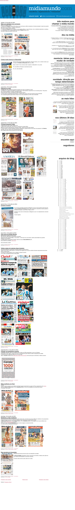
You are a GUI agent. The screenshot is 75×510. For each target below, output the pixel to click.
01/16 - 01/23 (62, 246)
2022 (60, 165)
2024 (60, 163)
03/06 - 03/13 (62, 239)
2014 (60, 174)
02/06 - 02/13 (62, 242)
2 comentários (16, 200)
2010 (60, 249)
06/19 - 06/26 (62, 221)
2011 (60, 178)
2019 (60, 168)
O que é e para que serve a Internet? (67, 100)
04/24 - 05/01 (62, 231)
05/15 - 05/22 (62, 227)
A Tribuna (9, 56)
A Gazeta (6, 56)
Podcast (54, 41)
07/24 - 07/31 (62, 203)
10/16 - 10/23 (62, 189)
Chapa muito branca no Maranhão (11, 59)
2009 (60, 250)
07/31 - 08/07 (62, 202)
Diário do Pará (11, 413)
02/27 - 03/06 (62, 240)
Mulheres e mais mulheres (9, 417)
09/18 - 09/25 (62, 194)
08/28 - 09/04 (62, 197)
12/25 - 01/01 (62, 179)
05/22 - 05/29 (62, 226)
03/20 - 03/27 (62, 236)
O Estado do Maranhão (8, 84)
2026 (60, 160)
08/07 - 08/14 (62, 201)
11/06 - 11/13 (62, 187)
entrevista (70, 45)
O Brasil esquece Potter (8, 124)
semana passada (9, 421)
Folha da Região (7, 477)
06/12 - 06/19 (62, 223)
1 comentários (16, 119)
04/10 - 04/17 (62, 233)
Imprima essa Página (4, 0)
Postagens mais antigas (43, 479)
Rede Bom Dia (7, 245)
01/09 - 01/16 (62, 247)
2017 (60, 171)
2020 (60, 167)
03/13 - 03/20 (62, 238)
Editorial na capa (6, 88)
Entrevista (53, 52)
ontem (45, 386)
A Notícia (6, 201)
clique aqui (14, 240)
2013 (60, 175)
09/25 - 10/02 (62, 193)
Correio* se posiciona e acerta (10, 351)
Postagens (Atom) (7, 482)
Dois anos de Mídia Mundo (9, 234)
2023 (60, 164)
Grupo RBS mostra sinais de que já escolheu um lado (67, 131)
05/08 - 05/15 (62, 228)
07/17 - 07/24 (62, 204)
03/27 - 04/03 (62, 235)
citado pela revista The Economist (20, 355)
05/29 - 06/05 (62, 225)
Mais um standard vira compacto (10, 24)
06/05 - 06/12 (62, 224)
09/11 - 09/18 (62, 195)
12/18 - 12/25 (62, 180)
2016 (60, 172)
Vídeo (52, 48)
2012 (60, 176)
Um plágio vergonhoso (70, 109)
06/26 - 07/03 (62, 220)
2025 (60, 161)
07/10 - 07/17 (62, 205)
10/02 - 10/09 (62, 191)
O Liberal (15, 449)
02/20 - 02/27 (62, 241)
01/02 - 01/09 (62, 248)
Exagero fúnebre (6, 205)
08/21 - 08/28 (62, 198)
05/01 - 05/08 (62, 229)
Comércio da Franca (8, 230)
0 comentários (16, 55)
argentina (6, 347)
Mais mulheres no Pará (8, 384)
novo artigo (62, 38)
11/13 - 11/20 (62, 186)
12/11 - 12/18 (62, 181)
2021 (60, 166)
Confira (72, 31)
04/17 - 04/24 (62, 232)
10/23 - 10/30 (62, 188)
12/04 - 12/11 (62, 182)
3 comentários (16, 244)
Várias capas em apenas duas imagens (12, 248)
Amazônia (6, 413)
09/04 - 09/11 (62, 196)
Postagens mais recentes (6, 479)
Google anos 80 (71, 104)
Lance (6, 120)
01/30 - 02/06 (62, 243)
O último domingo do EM (69, 125)
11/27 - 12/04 (62, 183)
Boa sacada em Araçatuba (9, 452)
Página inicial (25, 479)
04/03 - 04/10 (62, 234)
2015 (60, 173)
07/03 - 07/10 (62, 219)
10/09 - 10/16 (62, 190)
